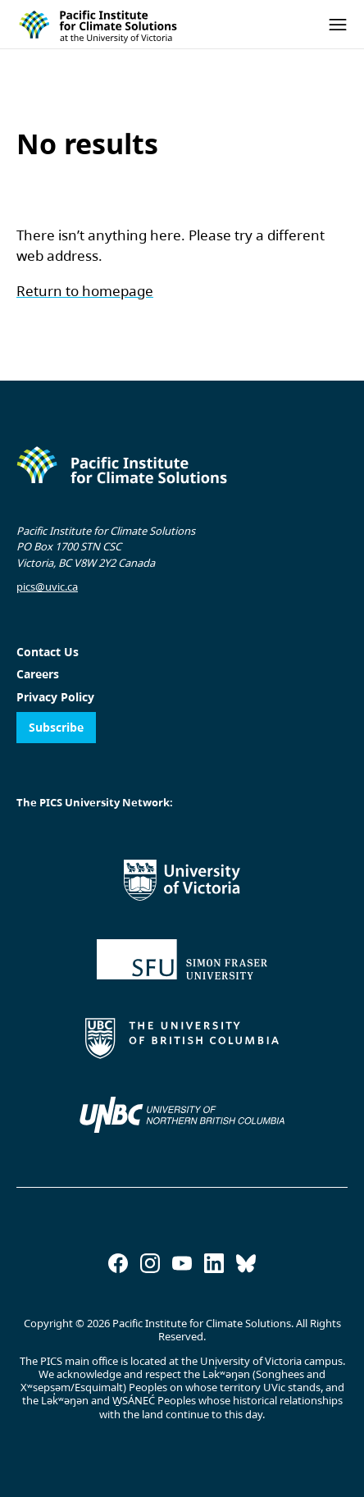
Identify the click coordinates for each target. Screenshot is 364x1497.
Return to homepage (84, 290)
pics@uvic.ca (47, 586)
